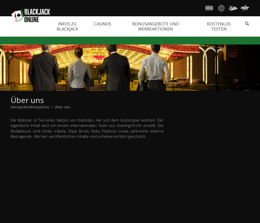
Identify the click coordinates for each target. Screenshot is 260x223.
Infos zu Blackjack (67, 26)
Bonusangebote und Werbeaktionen (155, 26)
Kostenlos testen (219, 26)
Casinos (102, 24)
